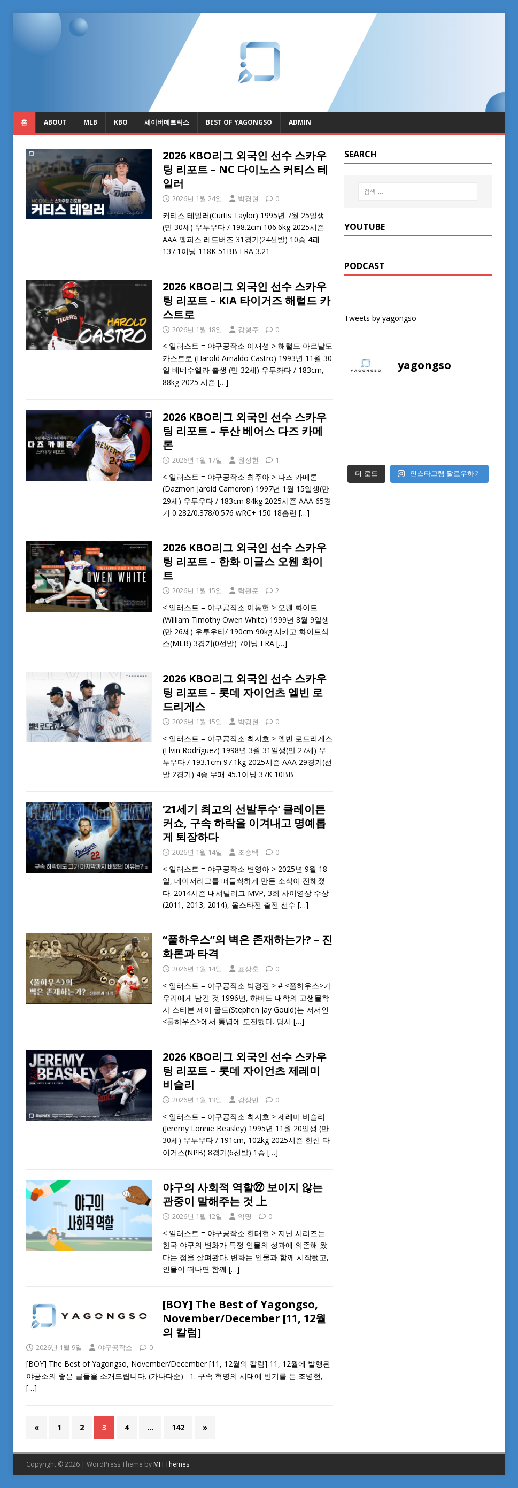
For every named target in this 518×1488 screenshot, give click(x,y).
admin (300, 122)
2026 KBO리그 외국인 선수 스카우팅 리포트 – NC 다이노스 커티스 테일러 (245, 169)
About (55, 122)
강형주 (248, 329)
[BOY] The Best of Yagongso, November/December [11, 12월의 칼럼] (244, 1318)
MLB (90, 122)
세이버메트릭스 (166, 122)
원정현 (248, 460)
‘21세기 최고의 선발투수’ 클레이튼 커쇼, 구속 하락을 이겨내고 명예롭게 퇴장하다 (244, 823)
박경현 (248, 198)
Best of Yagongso (239, 122)
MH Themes (171, 1464)
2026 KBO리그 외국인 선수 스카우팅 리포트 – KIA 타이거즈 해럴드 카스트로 (246, 300)
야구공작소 (115, 1347)
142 (178, 1427)
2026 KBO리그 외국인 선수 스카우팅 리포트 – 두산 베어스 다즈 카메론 (245, 431)
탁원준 (248, 590)
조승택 (248, 852)
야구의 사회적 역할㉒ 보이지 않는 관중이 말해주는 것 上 (243, 1194)
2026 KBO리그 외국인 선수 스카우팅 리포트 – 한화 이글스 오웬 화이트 (245, 561)
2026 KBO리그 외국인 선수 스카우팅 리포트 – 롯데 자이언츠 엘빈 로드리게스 (245, 692)
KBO (121, 122)
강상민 (248, 1100)
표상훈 (248, 968)
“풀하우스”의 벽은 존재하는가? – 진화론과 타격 (248, 946)
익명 (245, 1216)
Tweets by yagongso (380, 318)
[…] (223, 382)
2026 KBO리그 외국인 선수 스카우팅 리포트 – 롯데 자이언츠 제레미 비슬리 (245, 1070)
